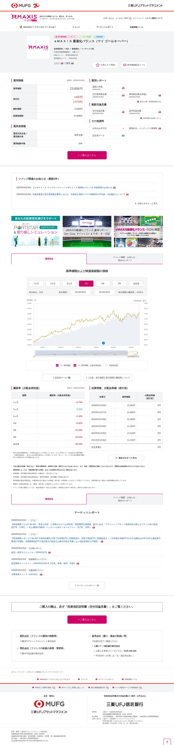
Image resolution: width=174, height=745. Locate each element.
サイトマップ (138, 18)
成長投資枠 (99, 37)
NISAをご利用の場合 (45, 687)
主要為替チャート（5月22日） (26, 574)
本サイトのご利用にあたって (73, 687)
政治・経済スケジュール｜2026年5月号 (31, 552)
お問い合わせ (108, 18)
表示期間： (64, 292)
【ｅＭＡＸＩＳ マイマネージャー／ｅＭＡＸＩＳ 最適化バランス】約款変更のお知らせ (73, 187)
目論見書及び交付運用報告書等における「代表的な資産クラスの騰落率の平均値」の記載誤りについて (80, 194)
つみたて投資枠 (86, 37)
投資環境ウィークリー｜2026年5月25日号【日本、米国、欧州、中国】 (45, 563)
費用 (70, 63)
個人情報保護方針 (100, 687)
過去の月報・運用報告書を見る (150, 101)
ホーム (13, 672)
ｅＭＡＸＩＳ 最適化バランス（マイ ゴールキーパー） (45, 672)
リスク (58, 63)
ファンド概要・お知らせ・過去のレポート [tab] (125, 258)
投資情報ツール (136, 27)
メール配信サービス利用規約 (128, 687)
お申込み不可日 (99, 128)
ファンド (76, 27)
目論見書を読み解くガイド (152, 118)
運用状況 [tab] (49, 259)
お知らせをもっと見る (147, 203)
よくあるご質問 (123, 18)
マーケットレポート (104, 27)
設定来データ (108, 135)
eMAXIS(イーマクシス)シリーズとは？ (55, 679)
